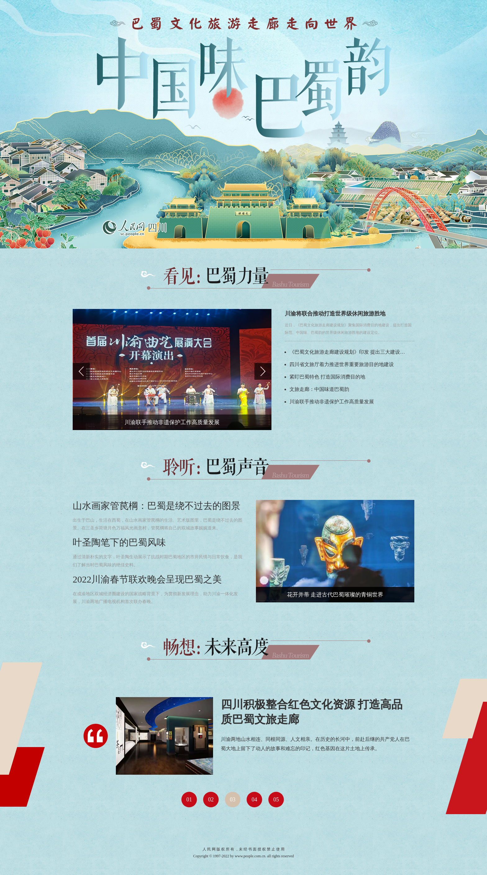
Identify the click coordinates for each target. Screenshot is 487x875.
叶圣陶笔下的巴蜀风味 (119, 542)
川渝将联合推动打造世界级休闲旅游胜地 (335, 314)
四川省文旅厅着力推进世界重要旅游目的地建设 (341, 364)
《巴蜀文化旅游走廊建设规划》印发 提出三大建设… (347, 352)
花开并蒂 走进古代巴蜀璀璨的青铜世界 (335, 595)
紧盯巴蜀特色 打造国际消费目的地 (327, 376)
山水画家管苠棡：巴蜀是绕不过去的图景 (156, 506)
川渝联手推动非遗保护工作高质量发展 (331, 401)
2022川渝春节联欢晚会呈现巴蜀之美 (147, 579)
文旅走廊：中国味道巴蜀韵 (319, 389)
